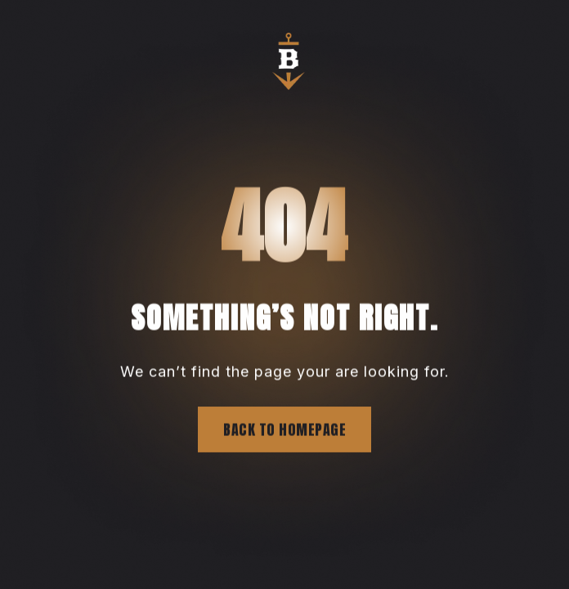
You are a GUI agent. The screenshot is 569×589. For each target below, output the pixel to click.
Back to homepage (284, 430)
